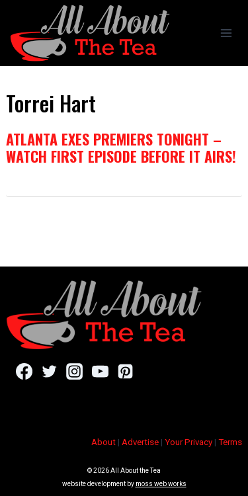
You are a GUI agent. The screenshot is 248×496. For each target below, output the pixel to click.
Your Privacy (188, 442)
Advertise (140, 442)
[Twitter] (49, 371)
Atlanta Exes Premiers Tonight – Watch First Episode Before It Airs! (121, 147)
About (103, 442)
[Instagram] (74, 371)
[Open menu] (226, 32)
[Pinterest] (125, 371)
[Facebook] (24, 371)
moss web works (161, 483)
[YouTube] (100, 371)
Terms (230, 442)
